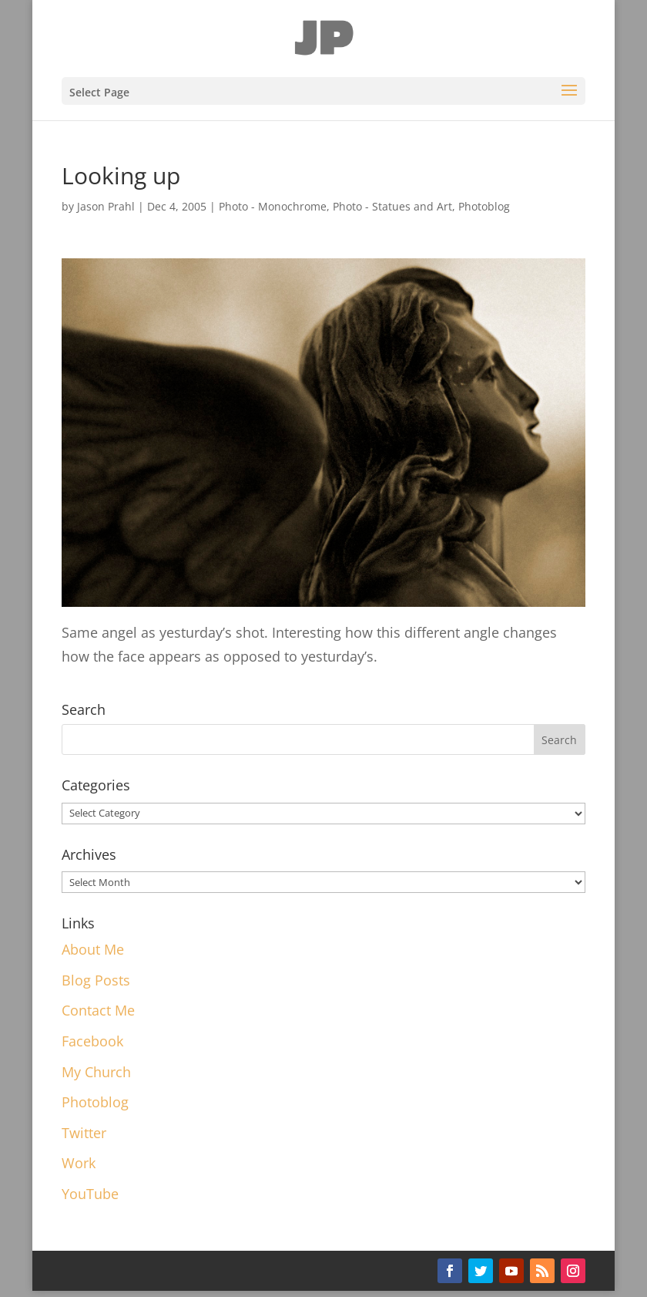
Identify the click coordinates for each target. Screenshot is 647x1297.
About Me (93, 949)
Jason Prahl (106, 206)
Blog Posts (96, 980)
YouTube (90, 1193)
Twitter (84, 1133)
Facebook (92, 1041)
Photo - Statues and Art (392, 206)
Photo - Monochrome (273, 206)
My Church (96, 1072)
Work (79, 1163)
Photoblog (484, 206)
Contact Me (98, 1010)
